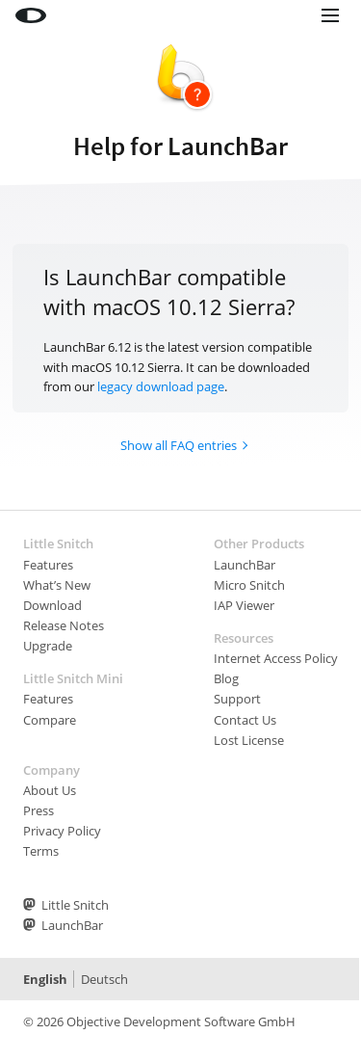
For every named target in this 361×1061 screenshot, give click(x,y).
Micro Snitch (249, 585)
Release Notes (63, 625)
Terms (41, 851)
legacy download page (160, 386)
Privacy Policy (62, 830)
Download (52, 605)
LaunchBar (244, 564)
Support (237, 698)
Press (38, 810)
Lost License (249, 740)
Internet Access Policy (276, 658)
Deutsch (104, 979)
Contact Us (245, 720)
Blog (226, 678)
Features (48, 564)
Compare (49, 720)
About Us (49, 790)
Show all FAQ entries (178, 445)
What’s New (56, 585)
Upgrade (47, 645)
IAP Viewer (244, 605)
